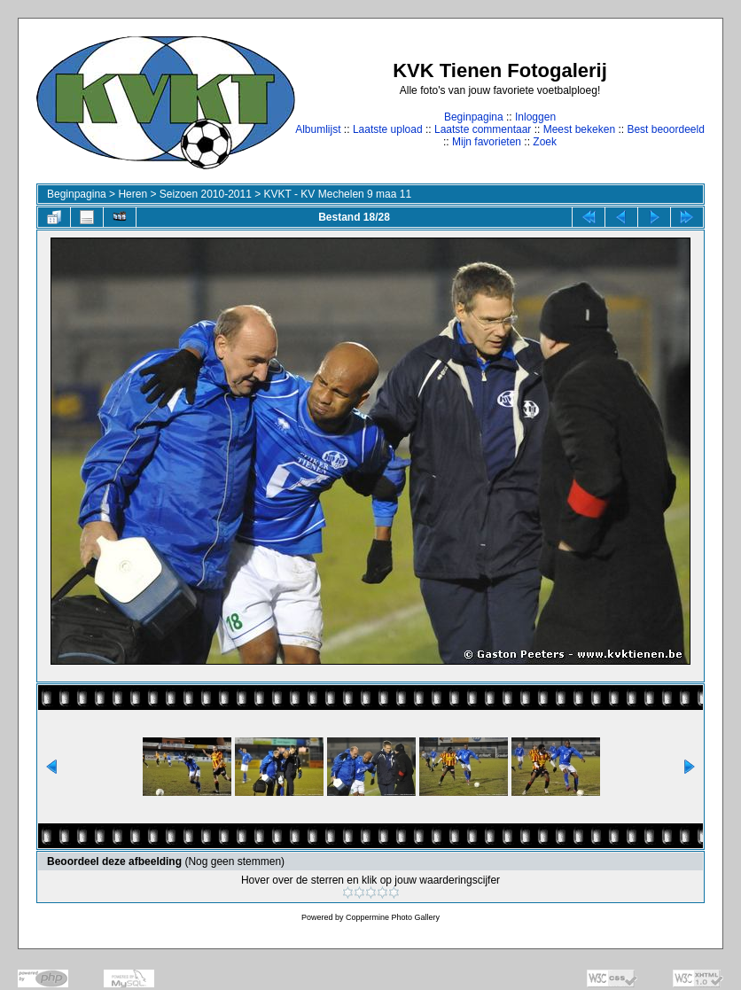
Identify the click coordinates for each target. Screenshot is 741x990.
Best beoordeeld (665, 129)
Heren (132, 194)
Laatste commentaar (482, 129)
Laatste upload (388, 129)
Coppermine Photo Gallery (393, 917)
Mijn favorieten (486, 142)
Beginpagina (473, 117)
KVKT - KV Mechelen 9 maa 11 (338, 194)
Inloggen (535, 117)
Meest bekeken (579, 129)
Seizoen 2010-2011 (206, 194)
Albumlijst (317, 129)
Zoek (545, 142)
